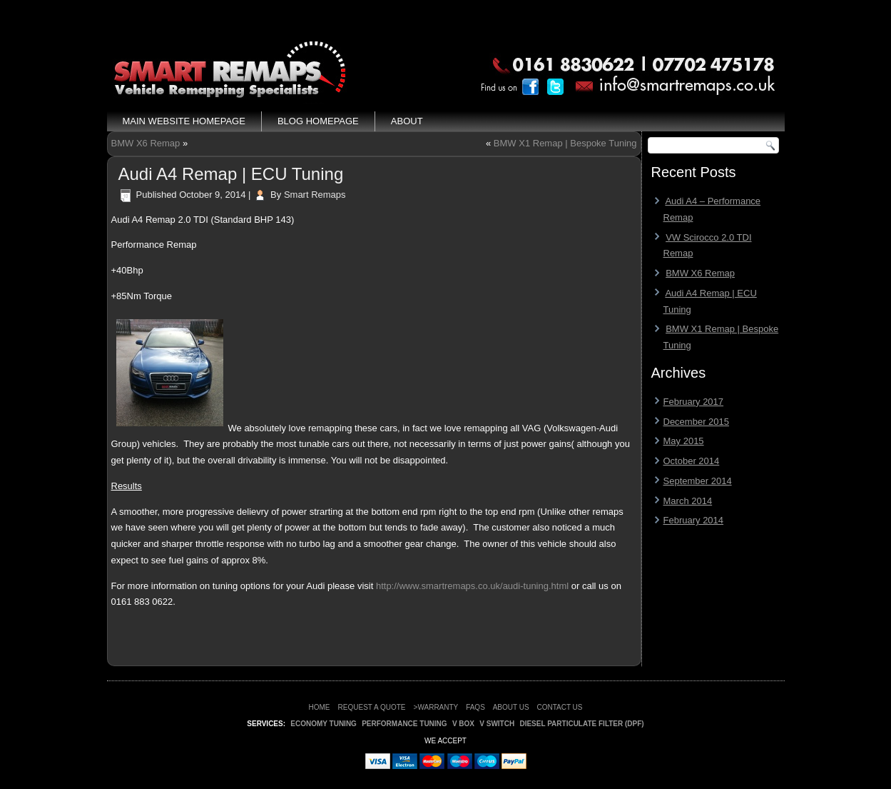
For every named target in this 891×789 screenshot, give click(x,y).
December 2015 (696, 421)
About (407, 121)
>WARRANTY (436, 707)
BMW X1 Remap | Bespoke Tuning (565, 143)
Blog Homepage (318, 121)
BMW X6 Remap (145, 143)
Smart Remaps (315, 194)
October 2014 (691, 461)
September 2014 (697, 481)
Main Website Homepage (184, 121)
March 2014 (688, 501)
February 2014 (693, 520)
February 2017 (693, 401)
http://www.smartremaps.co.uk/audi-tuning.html (473, 586)
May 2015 (683, 441)
